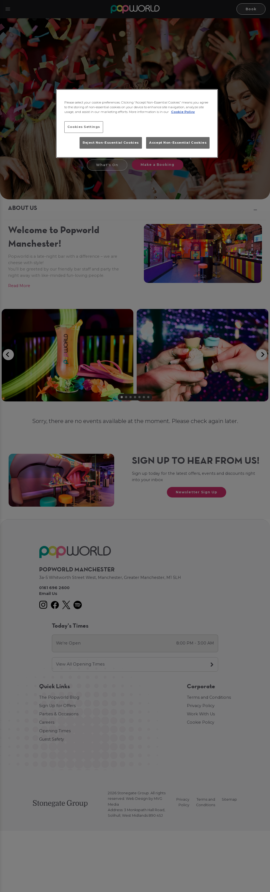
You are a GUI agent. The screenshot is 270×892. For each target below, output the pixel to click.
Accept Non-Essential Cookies (178, 143)
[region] (137, 123)
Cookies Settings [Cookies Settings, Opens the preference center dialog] (83, 127)
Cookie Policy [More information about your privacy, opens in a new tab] (183, 112)
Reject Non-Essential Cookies (111, 143)
